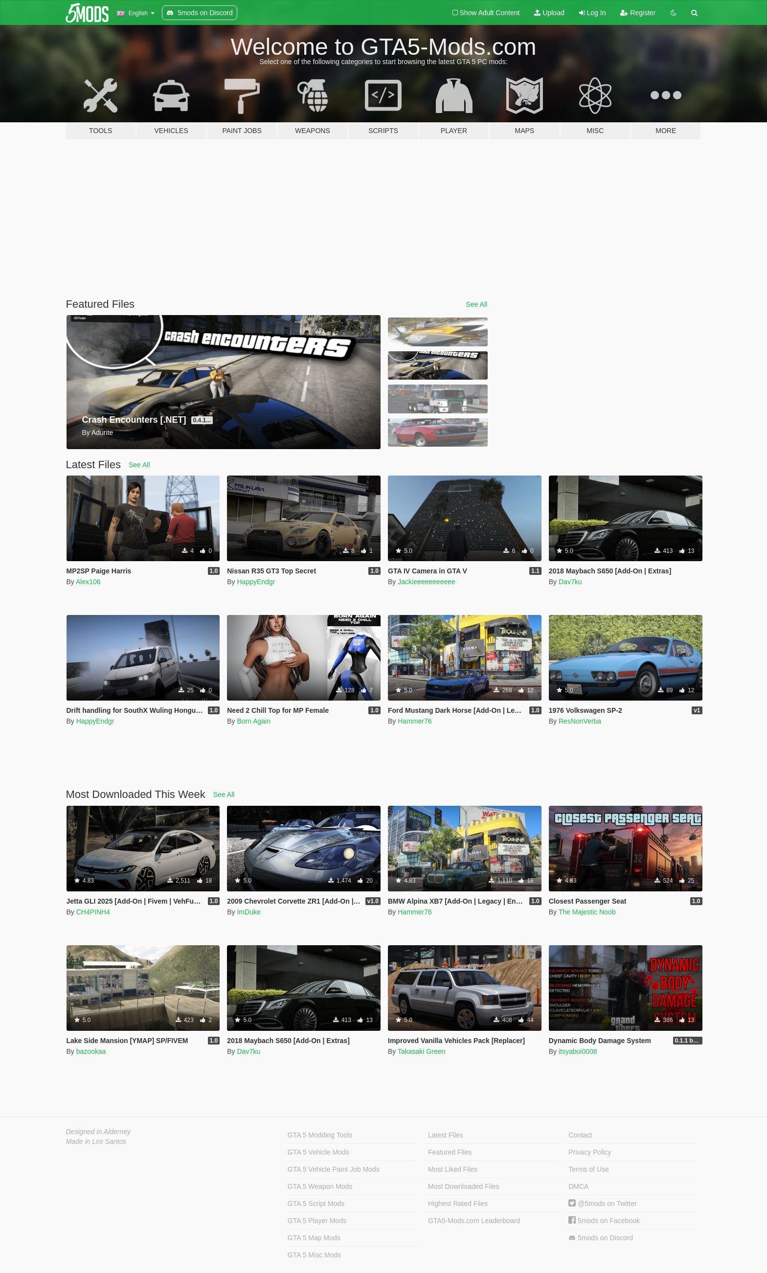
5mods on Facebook (604, 1220)
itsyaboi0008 (578, 1051)
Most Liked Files (452, 1169)
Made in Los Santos (96, 1141)
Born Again (254, 721)
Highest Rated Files (458, 1203)
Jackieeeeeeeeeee (426, 582)
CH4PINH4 (93, 912)
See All (477, 304)
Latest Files (445, 1135)
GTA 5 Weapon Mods (320, 1186)
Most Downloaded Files (463, 1186)
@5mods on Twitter (602, 1203)
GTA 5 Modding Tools (320, 1135)
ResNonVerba (580, 721)
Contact (580, 1135)
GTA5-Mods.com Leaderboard (474, 1221)
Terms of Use (588, 1169)
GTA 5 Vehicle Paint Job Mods (334, 1169)
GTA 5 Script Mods (316, 1203)
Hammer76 (414, 721)
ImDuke (248, 912)
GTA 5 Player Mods (317, 1221)
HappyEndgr (256, 582)
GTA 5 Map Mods (314, 1238)
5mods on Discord (600, 1238)
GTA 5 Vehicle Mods (318, 1152)
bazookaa (91, 1051)
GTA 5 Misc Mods (314, 1255)
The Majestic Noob (587, 912)
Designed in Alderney (98, 1132)
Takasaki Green (421, 1051)
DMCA (578, 1186)
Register (637, 13)
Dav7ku (570, 582)
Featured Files (450, 1152)
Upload (549, 13)
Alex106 (88, 582)
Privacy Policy (589, 1152)
